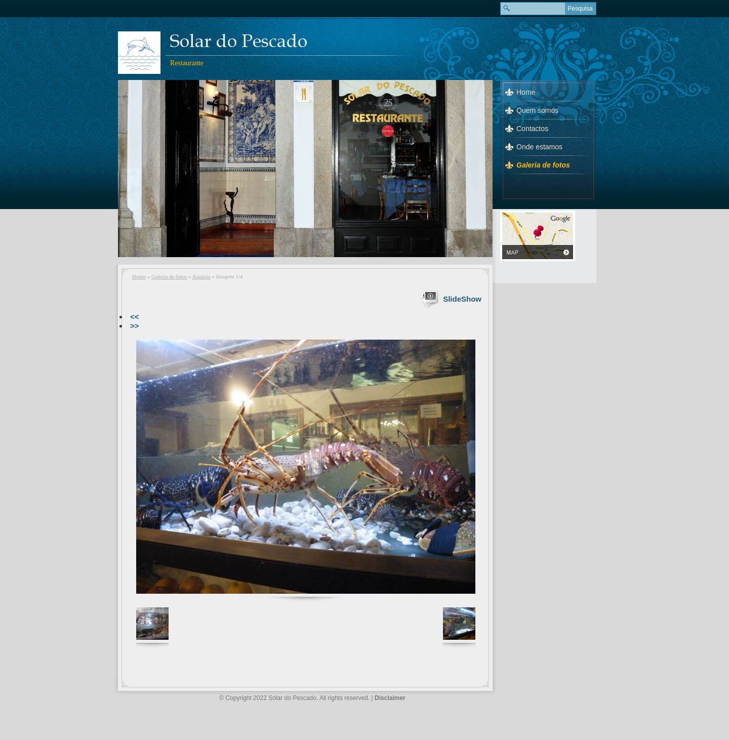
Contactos (532, 129)
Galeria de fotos (169, 276)
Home (139, 276)
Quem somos (537, 110)
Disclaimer (390, 698)
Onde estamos (539, 147)
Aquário (201, 276)
